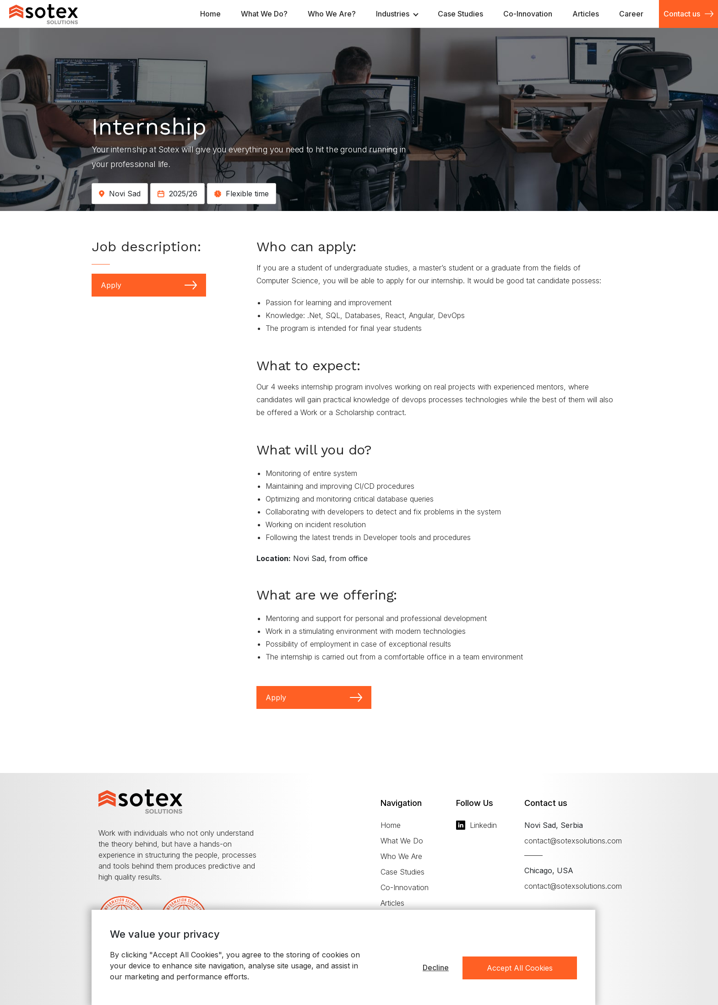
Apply (149, 285)
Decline (436, 967)
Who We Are (401, 856)
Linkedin (476, 825)
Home (391, 825)
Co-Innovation (405, 887)
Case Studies (402, 871)
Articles (392, 903)
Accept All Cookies (520, 968)
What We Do (402, 840)
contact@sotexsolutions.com (573, 840)
